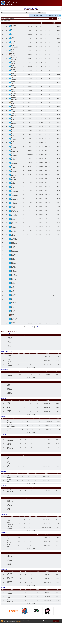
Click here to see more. (31, 349)
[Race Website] (3, 3)
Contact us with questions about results (31, 9)
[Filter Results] (58, 18)
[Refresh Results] (60, 18)
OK (59, 15)
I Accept (56, 621)
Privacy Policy (19, 621)
